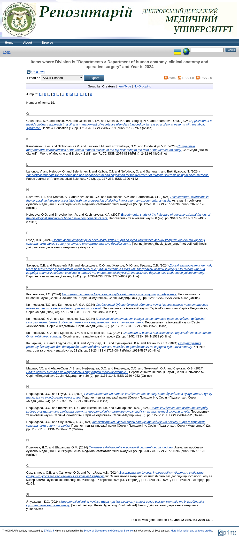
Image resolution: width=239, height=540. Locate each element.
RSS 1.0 (188, 78)
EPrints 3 (49, 530)
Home (9, 42)
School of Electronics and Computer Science (108, 530)
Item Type (124, 86)
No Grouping (142, 86)
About (27, 42)
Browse (47, 42)
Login (6, 52)
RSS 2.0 (206, 78)
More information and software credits (191, 530)
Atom (172, 78)
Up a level (38, 72)
